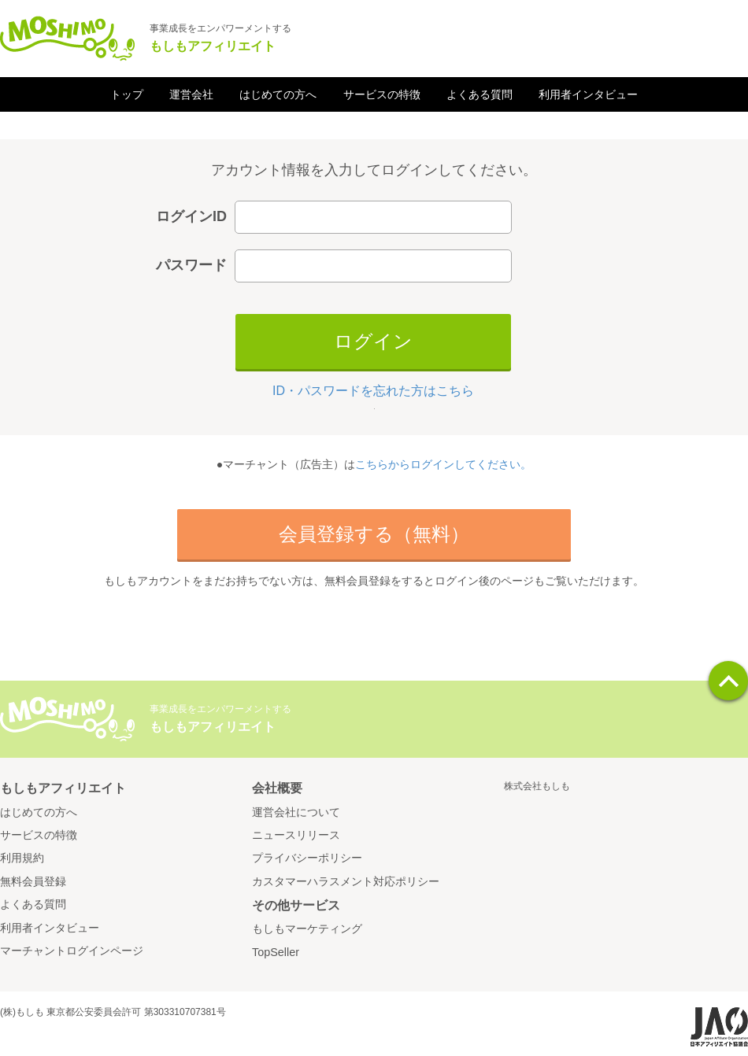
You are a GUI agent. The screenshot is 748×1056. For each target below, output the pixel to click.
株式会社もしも (537, 786)
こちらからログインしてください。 (443, 464)
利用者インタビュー (588, 94)
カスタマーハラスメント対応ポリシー (345, 881)
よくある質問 (479, 94)
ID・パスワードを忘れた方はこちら (373, 391)
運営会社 (191, 94)
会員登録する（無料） (374, 534)
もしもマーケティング (307, 928)
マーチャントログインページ (71, 950)
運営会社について (296, 812)
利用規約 (22, 857)
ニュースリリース (296, 835)
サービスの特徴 (381, 94)
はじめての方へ (278, 94)
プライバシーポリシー (307, 857)
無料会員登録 (33, 881)
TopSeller (275, 952)
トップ (126, 94)
